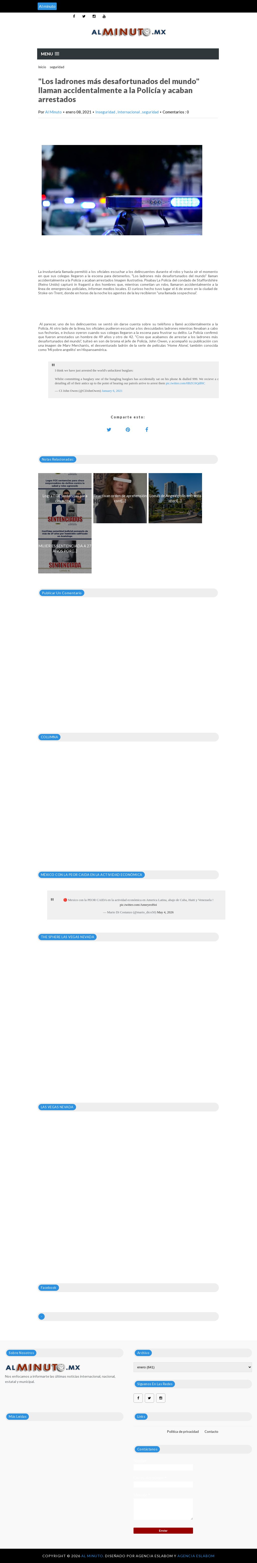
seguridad (57, 67)
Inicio (42, 67)
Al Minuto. (93, 1556)
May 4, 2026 (165, 912)
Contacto (211, 1432)
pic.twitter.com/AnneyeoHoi (138, 905)
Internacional (129, 112)
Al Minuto (53, 112)
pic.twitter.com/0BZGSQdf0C (185, 383)
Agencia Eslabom (196, 1556)
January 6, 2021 (112, 391)
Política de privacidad (183, 1432)
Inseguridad (105, 112)
